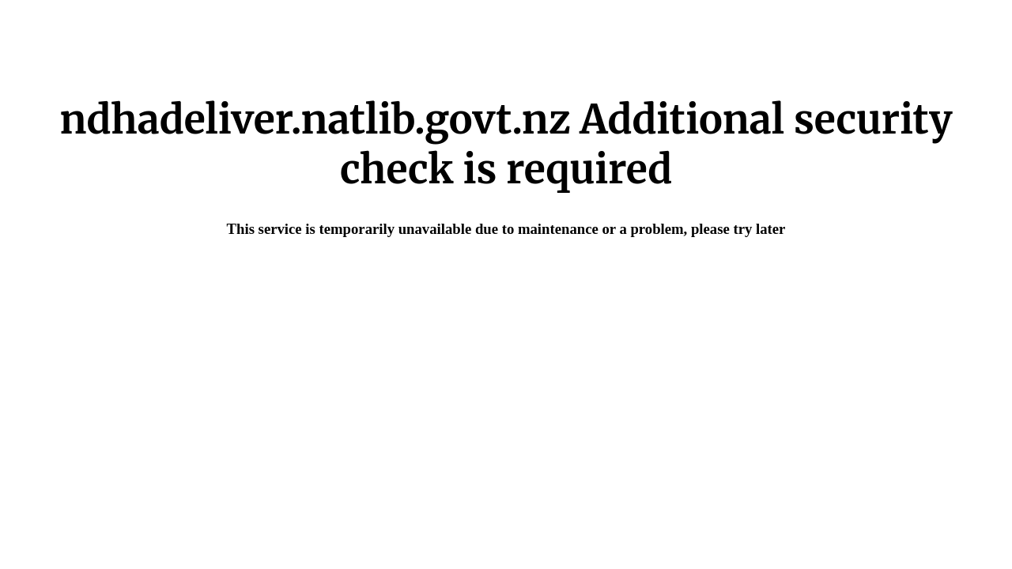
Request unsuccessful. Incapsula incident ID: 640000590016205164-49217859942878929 (506, 284)
